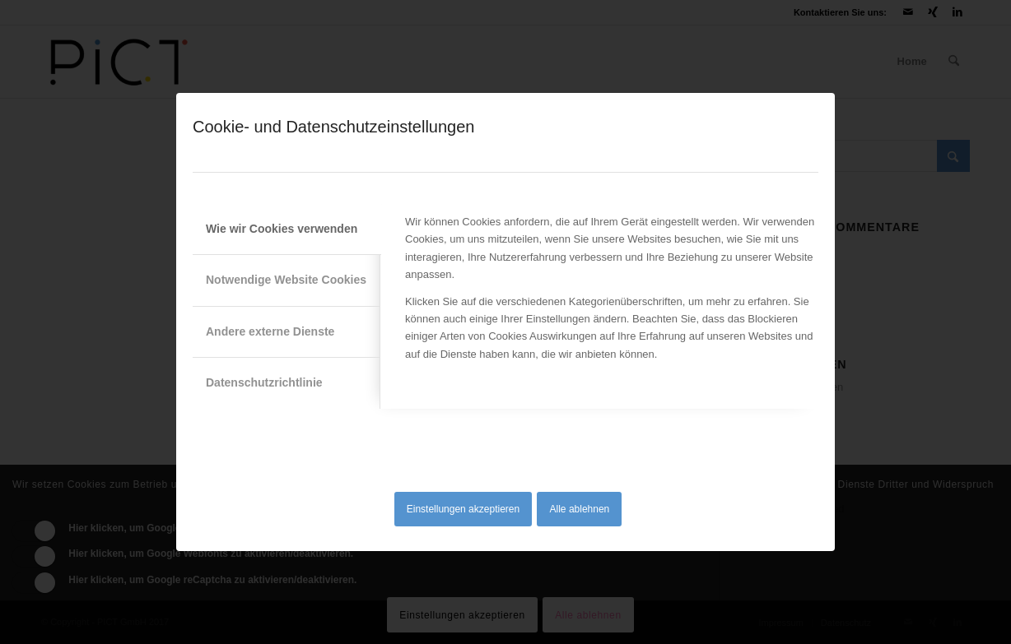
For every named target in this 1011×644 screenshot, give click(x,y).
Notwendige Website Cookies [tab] (286, 279)
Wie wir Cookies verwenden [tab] (281, 228)
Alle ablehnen (580, 509)
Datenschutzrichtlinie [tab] (264, 382)
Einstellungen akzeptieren (463, 509)
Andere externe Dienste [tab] (270, 331)
